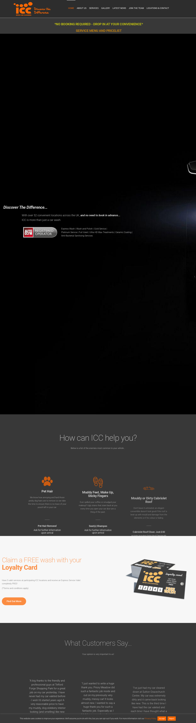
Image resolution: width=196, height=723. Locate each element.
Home (71, 8)
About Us (81, 8)
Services (94, 8)
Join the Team (136, 8)
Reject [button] (171, 719)
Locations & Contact (158, 8)
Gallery (105, 8)
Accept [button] (162, 719)
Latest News (119, 8)
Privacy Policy (150, 718)
